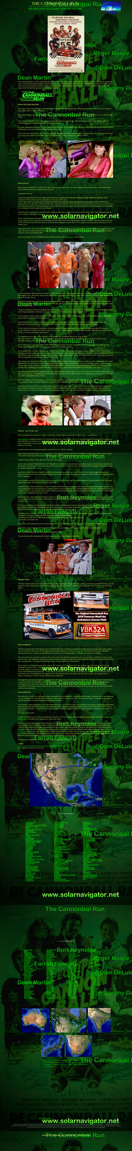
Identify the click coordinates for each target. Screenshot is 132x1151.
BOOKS (42, 8)
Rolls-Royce (69, 237)
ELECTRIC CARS (71, 1135)
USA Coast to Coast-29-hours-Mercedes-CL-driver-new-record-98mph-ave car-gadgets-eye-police (43, 745)
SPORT (80, 8)
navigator (39, 468)
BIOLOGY (36, 8)
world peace (101, 1127)
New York (80, 651)
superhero (66, 310)
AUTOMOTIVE (46, 1135)
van (45, 667)
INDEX (69, 8)
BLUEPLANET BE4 (58, 1135)
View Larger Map (45, 1118)
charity (81, 1127)
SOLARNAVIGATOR (84, 1135)
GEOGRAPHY (55, 8)
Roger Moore (22, 439)
